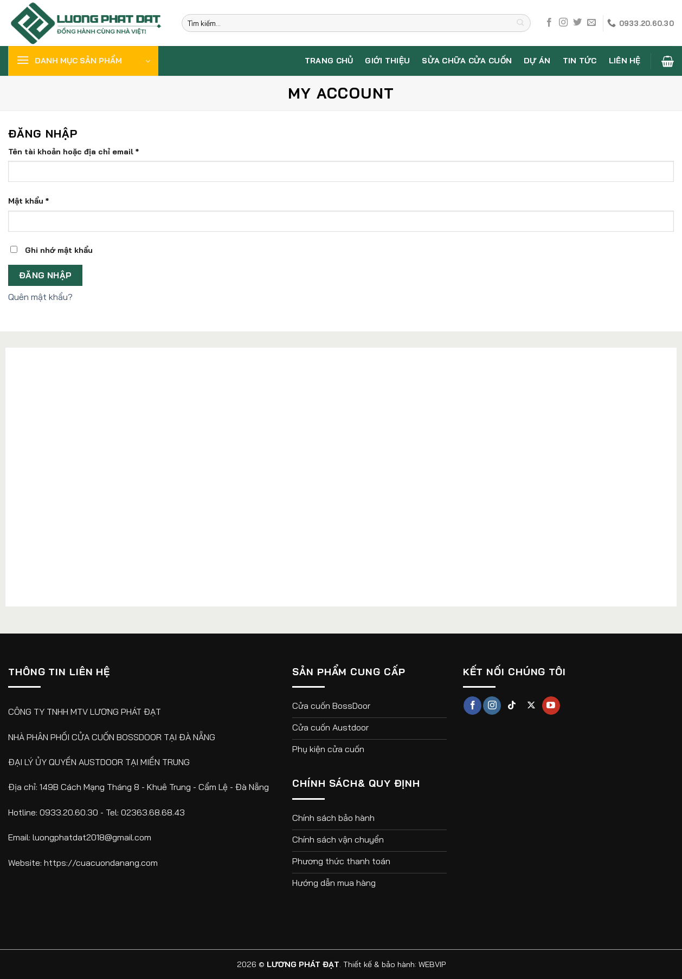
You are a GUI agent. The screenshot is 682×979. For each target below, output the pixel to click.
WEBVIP (432, 964)
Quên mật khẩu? (40, 296)
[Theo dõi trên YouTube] (551, 705)
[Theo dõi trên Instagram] (563, 23)
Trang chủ (329, 61)
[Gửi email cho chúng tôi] (591, 23)
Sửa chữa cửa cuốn (467, 61)
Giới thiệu (387, 61)
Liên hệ (625, 61)
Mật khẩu (28, 201)
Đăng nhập (45, 275)
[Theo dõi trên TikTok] (511, 705)
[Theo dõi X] (532, 705)
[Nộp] (520, 23)
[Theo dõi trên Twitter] (577, 23)
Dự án (537, 61)
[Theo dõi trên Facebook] (549, 23)
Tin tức (580, 61)
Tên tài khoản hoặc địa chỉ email (73, 151)
